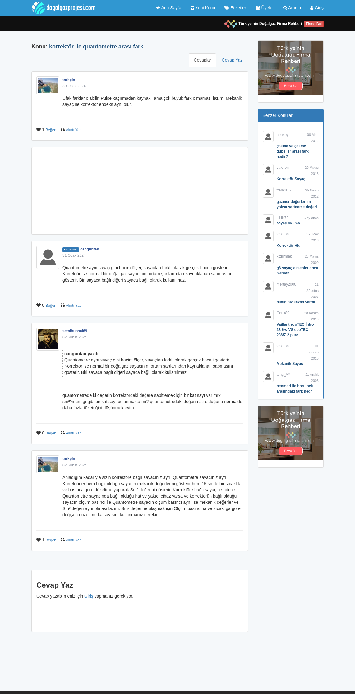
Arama (292, 7)
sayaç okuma (288, 223)
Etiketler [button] (235, 7)
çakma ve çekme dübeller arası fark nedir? (293, 151)
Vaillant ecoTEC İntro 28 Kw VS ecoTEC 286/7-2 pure (295, 329)
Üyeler (265, 7)
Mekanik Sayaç (290, 363)
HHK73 (283, 218)
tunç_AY (283, 374)
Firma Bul (314, 24)
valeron (283, 167)
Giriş (317, 7)
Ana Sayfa (168, 7)
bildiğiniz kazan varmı (296, 302)
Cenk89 (283, 313)
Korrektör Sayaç (291, 179)
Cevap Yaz (232, 59)
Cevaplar (202, 59)
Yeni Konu (203, 7)
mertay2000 (286, 284)
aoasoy (283, 134)
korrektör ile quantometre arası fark (96, 47)
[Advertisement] (140, 190)
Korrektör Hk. (289, 245)
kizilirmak (284, 256)
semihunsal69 (74, 331)
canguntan (89, 249)
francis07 (284, 190)
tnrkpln (68, 80)
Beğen (51, 130)
